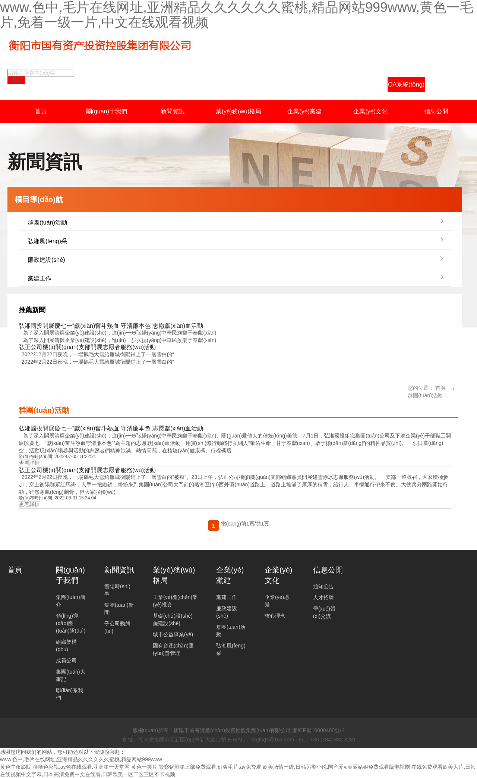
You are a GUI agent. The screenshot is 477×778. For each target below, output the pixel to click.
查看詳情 (29, 463)
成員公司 (66, 661)
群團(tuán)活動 (47, 222)
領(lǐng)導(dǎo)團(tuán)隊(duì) (70, 623)
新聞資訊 (172, 111)
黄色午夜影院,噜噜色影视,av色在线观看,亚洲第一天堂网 (65, 767)
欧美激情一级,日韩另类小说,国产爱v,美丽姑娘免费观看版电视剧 (336, 767)
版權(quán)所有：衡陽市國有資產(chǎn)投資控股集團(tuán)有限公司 (212, 730)
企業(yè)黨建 (304, 111)
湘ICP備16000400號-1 (318, 730)
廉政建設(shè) (46, 260)
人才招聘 (323, 597)
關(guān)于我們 (106, 111)
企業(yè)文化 (370, 111)
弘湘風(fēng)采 (47, 241)
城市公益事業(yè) (173, 634)
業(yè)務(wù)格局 (239, 111)
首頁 (41, 111)
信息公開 (436, 111)
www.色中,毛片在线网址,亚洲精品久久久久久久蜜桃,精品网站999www (81, 759)
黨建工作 (39, 278)
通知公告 (323, 586)
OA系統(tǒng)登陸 (406, 86)
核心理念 (275, 616)
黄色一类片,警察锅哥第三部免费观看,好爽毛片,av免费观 (196, 767)
